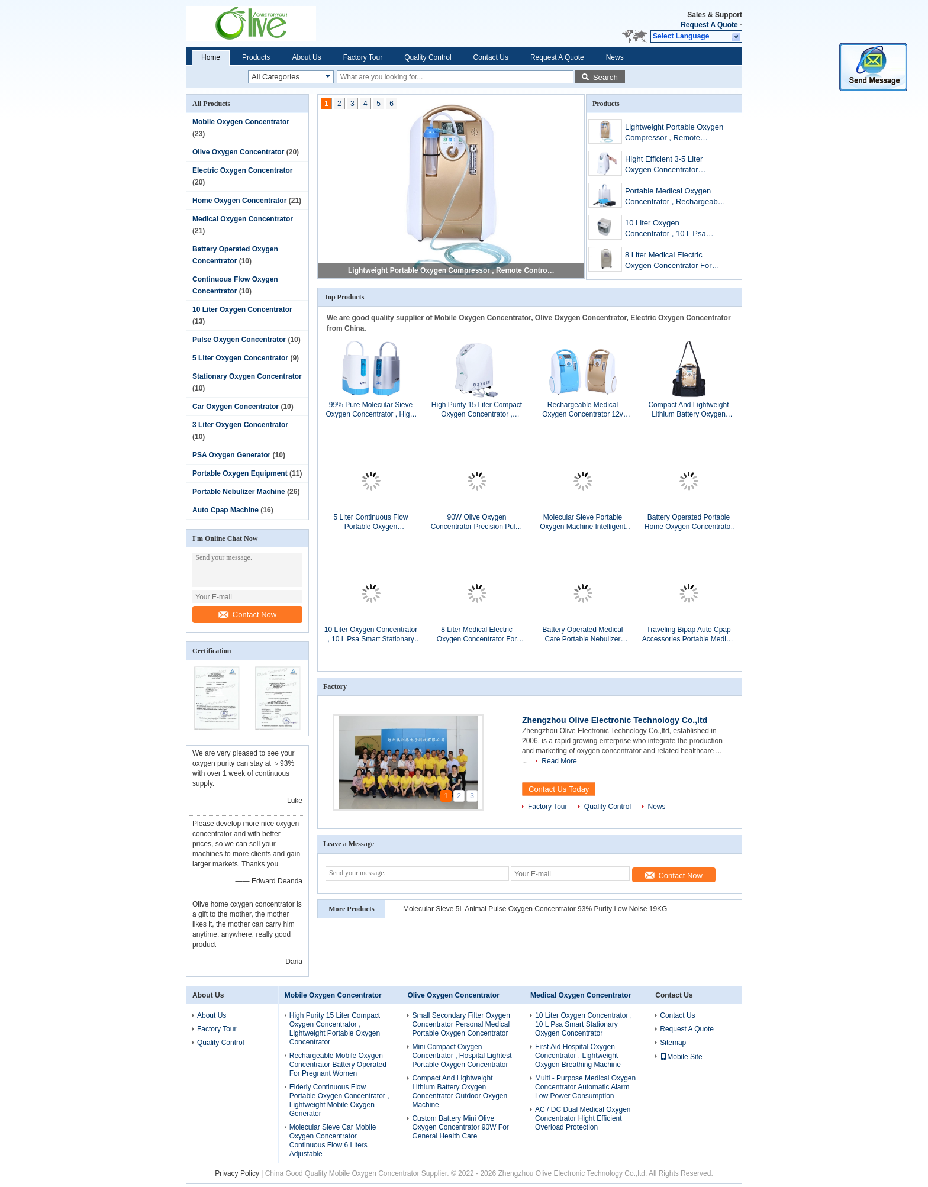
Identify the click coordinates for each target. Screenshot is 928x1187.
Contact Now (247, 614)
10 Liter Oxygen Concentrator (242, 309)
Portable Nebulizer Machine (238, 492)
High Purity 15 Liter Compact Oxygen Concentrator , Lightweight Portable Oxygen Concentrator (476, 410)
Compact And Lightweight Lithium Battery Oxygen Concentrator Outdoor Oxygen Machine (688, 410)
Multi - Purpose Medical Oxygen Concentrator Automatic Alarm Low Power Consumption (585, 1087)
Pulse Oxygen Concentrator (239, 340)
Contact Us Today (559, 789)
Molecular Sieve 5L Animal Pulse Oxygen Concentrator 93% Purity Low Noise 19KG (535, 909)
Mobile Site (681, 1057)
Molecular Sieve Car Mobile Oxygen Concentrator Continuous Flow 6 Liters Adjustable (332, 1140)
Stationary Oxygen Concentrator (247, 376)
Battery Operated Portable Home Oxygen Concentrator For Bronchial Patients (689, 522)
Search (605, 77)
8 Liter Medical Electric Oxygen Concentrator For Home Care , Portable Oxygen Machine (668, 261)
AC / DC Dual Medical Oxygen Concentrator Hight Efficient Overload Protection (582, 1118)
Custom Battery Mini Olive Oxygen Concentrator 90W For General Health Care (460, 1127)
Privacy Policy (237, 1173)
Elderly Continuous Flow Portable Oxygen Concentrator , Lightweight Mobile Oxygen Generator (339, 1100)
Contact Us (490, 57)
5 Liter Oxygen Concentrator (240, 358)
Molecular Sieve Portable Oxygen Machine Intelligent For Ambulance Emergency (583, 522)
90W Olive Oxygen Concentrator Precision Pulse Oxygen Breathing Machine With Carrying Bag (477, 522)
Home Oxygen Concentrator (239, 200)
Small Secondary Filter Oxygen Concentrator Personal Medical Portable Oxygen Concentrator (461, 1024)
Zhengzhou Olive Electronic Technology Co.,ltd (614, 720)
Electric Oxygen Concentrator (242, 170)
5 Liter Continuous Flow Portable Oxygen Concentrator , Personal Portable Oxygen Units (370, 522)
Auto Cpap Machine (225, 510)
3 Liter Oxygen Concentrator (240, 425)
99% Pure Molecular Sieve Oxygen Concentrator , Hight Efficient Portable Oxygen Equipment (370, 410)
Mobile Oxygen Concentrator (240, 122)
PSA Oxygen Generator (231, 455)
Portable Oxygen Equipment (240, 473)
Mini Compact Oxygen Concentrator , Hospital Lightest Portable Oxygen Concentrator (461, 1056)
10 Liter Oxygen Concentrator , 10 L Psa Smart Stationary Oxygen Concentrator (668, 229)
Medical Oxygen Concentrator (242, 219)
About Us (306, 57)
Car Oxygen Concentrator (235, 406)
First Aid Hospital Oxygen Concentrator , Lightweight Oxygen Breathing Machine (578, 1056)
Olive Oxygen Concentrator (238, 152)
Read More (559, 761)
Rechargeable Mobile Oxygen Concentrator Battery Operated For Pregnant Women (337, 1064)
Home (210, 57)
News (615, 57)
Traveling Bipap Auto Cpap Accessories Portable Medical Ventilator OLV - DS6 (688, 634)
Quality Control (427, 57)
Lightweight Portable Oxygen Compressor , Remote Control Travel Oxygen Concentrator (451, 270)
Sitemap (673, 1042)
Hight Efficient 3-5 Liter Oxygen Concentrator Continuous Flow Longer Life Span (674, 165)
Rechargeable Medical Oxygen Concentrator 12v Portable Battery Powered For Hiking (582, 410)
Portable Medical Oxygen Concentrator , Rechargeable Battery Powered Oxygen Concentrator (674, 197)
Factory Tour (362, 57)
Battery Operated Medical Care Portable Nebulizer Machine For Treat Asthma (582, 634)
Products (256, 57)
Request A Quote (709, 25)
